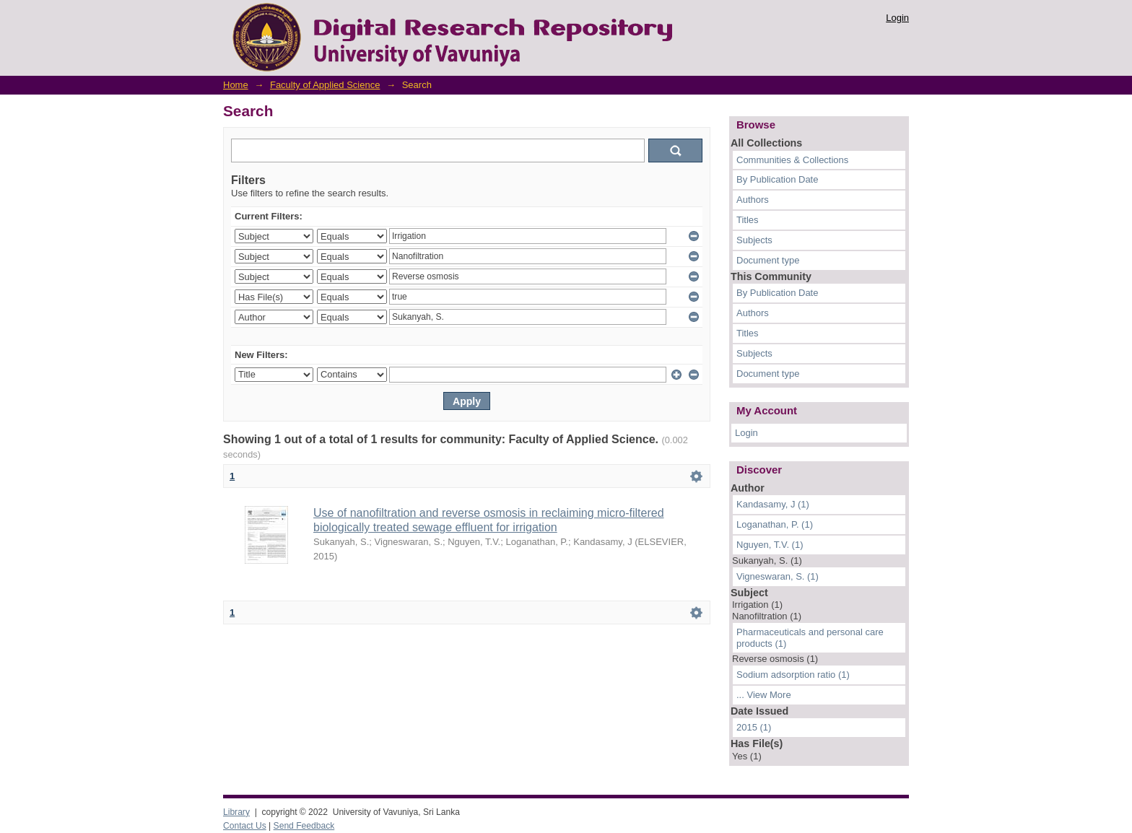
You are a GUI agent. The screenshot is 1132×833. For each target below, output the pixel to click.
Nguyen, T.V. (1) (770, 544)
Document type (767, 260)
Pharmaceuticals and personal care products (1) (810, 638)
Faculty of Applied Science (325, 84)
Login (897, 17)
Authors (752, 199)
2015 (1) (753, 727)
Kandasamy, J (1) (772, 504)
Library (236, 812)
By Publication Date (777, 179)
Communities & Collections (792, 159)
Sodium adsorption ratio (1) (793, 674)
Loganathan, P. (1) (774, 524)
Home (235, 84)
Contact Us (244, 826)
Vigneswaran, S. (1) (777, 576)
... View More (763, 694)
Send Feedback (304, 826)
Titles (747, 219)
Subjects (754, 240)
